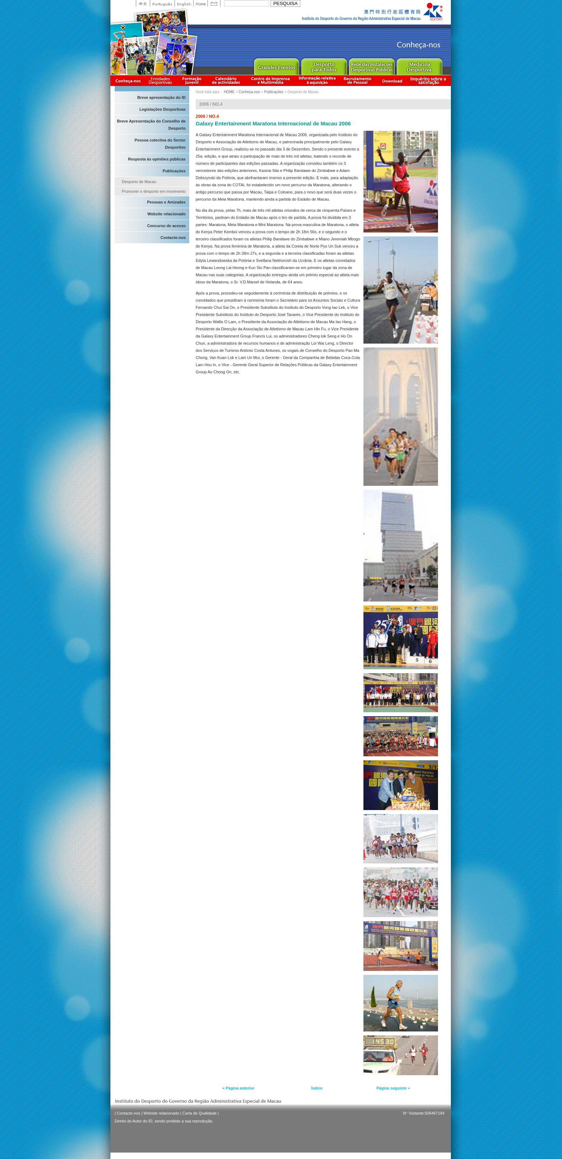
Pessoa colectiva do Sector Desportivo (160, 143)
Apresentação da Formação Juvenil (191, 80)
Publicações (174, 171)
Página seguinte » (393, 1088)
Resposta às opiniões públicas (157, 159)
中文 (143, 3)
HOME (229, 92)
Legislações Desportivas (162, 109)
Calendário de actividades (226, 80)
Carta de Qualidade (199, 1113)
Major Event (276, 65)
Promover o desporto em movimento (154, 191)
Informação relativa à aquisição (317, 80)
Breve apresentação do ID (161, 97)
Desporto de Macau (139, 181)
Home (200, 3)
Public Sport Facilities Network (371, 65)
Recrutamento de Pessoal (357, 80)
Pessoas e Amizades (166, 202)
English (184, 3)
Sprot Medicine (419, 65)
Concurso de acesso (166, 226)
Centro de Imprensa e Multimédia (270, 80)
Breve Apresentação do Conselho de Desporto (151, 124)
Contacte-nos (173, 237)
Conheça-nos (128, 80)
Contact (214, 3)
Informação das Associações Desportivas (161, 80)
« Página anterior (238, 1088)
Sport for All (324, 65)
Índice (317, 1088)
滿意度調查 (429, 80)
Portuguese (162, 3)
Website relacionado (166, 214)
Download (392, 80)
